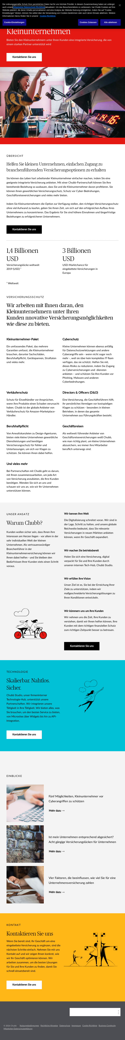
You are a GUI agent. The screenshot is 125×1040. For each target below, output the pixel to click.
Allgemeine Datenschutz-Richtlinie (29, 7)
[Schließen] (119, 5)
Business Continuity (107, 1026)
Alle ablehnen (110, 22)
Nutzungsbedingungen (29, 1026)
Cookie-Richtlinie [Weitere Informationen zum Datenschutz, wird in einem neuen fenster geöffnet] (48, 16)
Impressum (76, 1026)
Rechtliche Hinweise (49, 1026)
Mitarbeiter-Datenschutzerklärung (18, 1029)
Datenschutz (64, 1026)
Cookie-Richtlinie (89, 1026)
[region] (62, 14)
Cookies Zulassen (88, 22)
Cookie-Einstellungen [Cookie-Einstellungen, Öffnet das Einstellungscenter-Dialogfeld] (14, 22)
